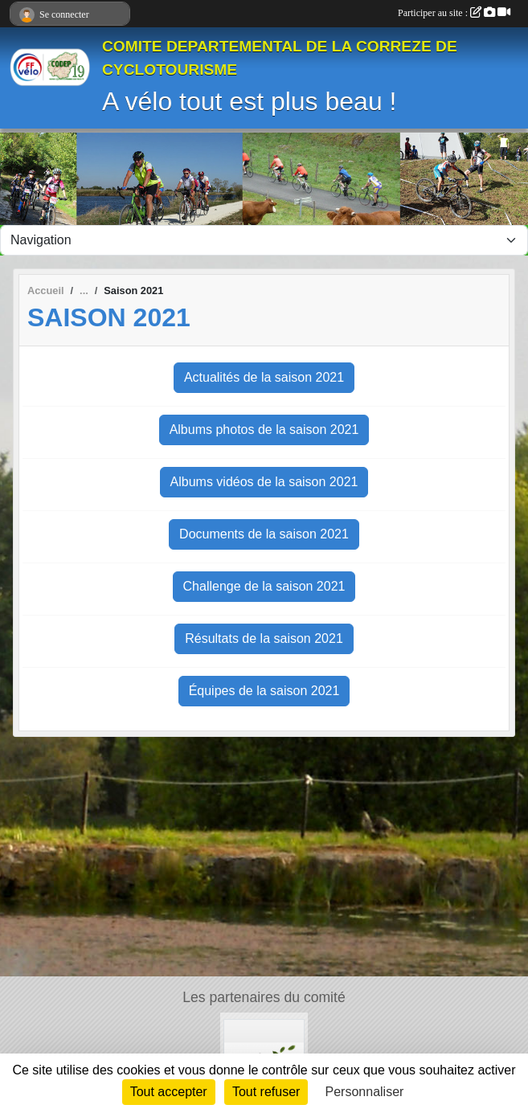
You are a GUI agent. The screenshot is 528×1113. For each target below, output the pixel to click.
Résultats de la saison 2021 (264, 638)
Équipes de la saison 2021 (264, 691)
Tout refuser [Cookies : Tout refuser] (266, 1092)
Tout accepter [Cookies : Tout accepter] (168, 1092)
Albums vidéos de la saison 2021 (264, 482)
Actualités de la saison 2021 (264, 377)
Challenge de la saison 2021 (264, 586)
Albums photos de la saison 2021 (264, 429)
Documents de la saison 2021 (264, 534)
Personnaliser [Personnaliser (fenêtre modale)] (364, 1092)
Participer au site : (454, 12)
